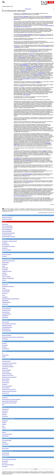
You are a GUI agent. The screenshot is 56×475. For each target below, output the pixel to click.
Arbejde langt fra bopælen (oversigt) (8, 260)
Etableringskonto (5, 317)
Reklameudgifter (5, 267)
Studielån (3, 356)
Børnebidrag (4, 346)
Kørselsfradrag (4, 242)
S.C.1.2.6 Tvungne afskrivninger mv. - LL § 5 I (23, 195)
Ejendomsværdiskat (5, 382)
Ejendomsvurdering (5, 380)
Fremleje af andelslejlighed (7, 373)
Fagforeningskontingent (6, 310)
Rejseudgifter (4, 256)
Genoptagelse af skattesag (7, 234)
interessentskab (43, 35)
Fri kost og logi (4, 293)
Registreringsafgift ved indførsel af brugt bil (9, 401)
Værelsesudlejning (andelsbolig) (8, 366)
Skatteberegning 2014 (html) (7, 219)
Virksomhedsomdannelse (6, 330)
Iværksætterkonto (5, 315)
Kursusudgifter (4, 274)
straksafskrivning (24, 71)
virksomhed (16, 19)
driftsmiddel (17, 47)
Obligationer (4, 422)
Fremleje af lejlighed (5, 371)
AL (16, 13)
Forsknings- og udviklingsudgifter (8, 278)
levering (32, 55)
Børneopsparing (5, 345)
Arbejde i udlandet (5, 448)
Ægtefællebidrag (5, 338)
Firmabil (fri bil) (4, 248)
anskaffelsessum (25, 64)
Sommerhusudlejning (6, 387)
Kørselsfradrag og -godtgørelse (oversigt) (9, 241)
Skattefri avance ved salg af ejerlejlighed (9, 377)
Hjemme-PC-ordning (5, 291)
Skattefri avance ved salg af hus (7, 375)
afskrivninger (30, 181)
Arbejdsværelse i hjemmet (6, 271)
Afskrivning (4, 280)
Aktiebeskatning (5, 420)
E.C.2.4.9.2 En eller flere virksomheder (24, 34)
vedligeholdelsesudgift (37, 74)
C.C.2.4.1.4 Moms (38, 61)
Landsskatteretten (28, 69)
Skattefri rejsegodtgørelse (6, 254)
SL (49, 167)
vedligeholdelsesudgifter (37, 66)
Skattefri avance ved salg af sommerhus (9, 391)
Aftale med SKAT (5, 224)
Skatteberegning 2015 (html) (7, 217)
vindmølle (44, 150)
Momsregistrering (5, 461)
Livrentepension (5, 416)
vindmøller (22, 85)
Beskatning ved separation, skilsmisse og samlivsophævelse (13, 337)
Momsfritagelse (5, 462)
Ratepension (4, 414)
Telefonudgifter (4, 264)
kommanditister (29, 159)
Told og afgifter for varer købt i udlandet (9, 459)
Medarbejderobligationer (6, 302)
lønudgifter (38, 81)
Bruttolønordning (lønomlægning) (8, 286)
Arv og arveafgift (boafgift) (6, 440)
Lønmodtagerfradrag (5, 312)
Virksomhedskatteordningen (7, 327)
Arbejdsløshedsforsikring (6, 308)
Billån (3, 404)
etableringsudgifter (26, 94)
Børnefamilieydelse (5, 348)
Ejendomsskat (4, 384)
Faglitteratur (4, 273)
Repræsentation (5, 269)
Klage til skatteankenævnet (7, 229)
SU (2, 353)
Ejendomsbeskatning (6, 378)
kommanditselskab (17, 158)
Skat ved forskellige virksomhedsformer (9, 323)
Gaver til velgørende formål (7, 434)
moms (29, 61)
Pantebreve (4, 424)
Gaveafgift (4, 432)
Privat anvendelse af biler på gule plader (9, 402)
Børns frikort (4, 343)
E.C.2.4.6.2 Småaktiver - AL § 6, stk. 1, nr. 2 (29, 78)
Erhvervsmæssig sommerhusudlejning (9, 389)
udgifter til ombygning (24, 65)
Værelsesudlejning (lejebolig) (7, 364)
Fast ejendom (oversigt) (6, 361)
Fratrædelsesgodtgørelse (6, 313)
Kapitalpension (4, 412)
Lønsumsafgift (4, 466)
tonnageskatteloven (48, 16)
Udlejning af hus (5, 368)
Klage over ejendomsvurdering (7, 227)
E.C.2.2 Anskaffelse (45, 46)
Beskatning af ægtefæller (6, 335)
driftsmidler (25, 13)
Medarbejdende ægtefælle (6, 325)
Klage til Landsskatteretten (7, 231)
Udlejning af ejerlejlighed (6, 370)
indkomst (39, 189)
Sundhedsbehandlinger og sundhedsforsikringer (10, 298)
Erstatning (4, 427)
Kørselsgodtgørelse (5, 244)
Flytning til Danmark (5, 454)
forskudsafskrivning (33, 51)
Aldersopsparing (5, 410)
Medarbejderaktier (5, 300)
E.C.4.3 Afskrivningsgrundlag (27, 173)
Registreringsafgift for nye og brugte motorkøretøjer (11, 399)
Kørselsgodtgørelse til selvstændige (8, 246)
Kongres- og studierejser (6, 276)
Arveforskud (4, 442)
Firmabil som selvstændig (6, 249)
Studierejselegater (5, 435)
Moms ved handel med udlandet (8, 464)
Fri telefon (4, 288)
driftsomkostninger (41, 72)
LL (14, 188)
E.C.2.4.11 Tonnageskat (23, 16)
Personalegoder (5, 284)
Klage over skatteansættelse (7, 225)
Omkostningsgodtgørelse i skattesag (8, 236)
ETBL (40, 50)
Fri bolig (3, 295)
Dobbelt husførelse (5, 262)
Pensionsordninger (5, 409)
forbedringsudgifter (30, 67)
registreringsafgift (21, 57)
